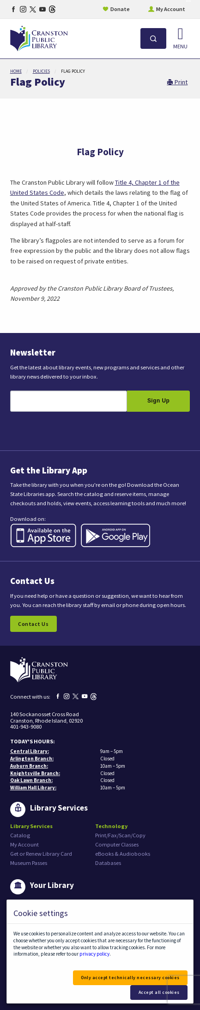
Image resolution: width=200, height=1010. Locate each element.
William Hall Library (32, 787)
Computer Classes (117, 844)
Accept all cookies (159, 992)
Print (177, 82)
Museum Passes (28, 862)
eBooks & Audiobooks (122, 853)
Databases (108, 862)
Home (16, 71)
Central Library (29, 751)
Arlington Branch (31, 758)
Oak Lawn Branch (30, 780)
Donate (120, 9)
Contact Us (33, 623)
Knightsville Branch (34, 773)
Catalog (20, 835)
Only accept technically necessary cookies (130, 978)
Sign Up (158, 400)
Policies (41, 71)
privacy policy (94, 954)
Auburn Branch (28, 766)
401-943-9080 (26, 726)
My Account (170, 9)
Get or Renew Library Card (41, 853)
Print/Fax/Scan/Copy (120, 835)
